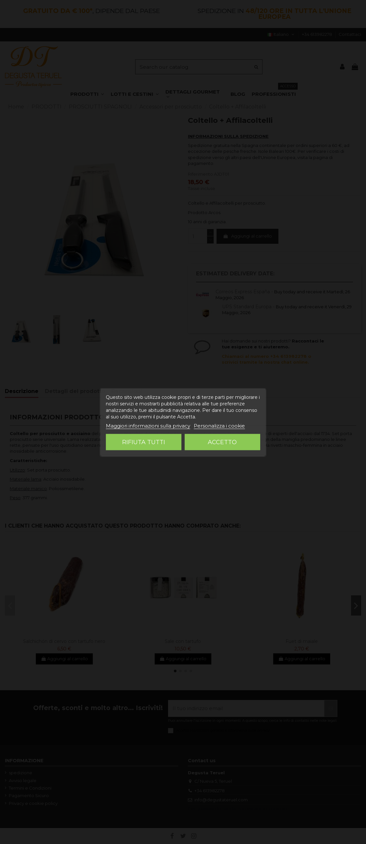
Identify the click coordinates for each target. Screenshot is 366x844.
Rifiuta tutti (143, 442)
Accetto (222, 442)
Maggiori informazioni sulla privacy (148, 426)
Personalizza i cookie (219, 426)
